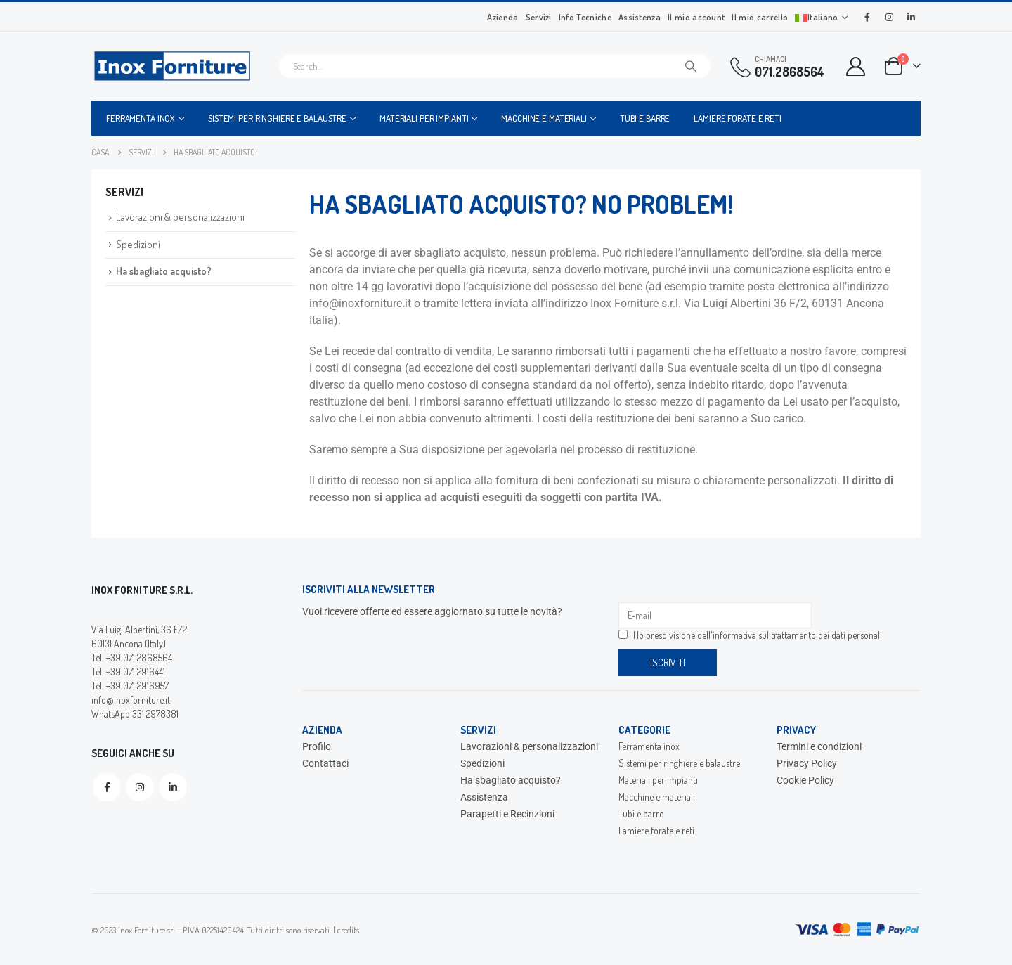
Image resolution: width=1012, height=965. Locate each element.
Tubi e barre (645, 118)
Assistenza (639, 16)
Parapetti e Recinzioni (507, 814)
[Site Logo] (172, 66)
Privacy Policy (807, 763)
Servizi (539, 16)
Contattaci (325, 763)
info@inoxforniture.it (130, 700)
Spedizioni (138, 244)
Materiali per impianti (423, 118)
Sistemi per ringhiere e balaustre (277, 118)
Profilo (316, 746)
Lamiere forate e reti (737, 118)
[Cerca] (691, 66)
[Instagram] (889, 17)
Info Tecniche (585, 16)
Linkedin (173, 787)
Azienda (502, 16)
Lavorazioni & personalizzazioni (180, 217)
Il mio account (696, 16)
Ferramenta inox (140, 118)
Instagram (140, 787)
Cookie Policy (805, 780)
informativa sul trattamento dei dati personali (797, 635)
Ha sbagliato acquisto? (164, 271)
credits (348, 929)
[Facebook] (867, 17)
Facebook (107, 787)
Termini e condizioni (819, 746)
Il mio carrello (760, 16)
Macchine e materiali (544, 118)
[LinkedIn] (911, 17)
